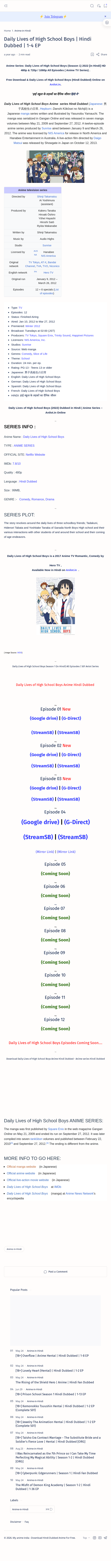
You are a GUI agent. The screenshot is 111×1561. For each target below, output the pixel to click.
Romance (38, 508)
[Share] (101, 54)
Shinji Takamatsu (47, 198)
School (26, 364)
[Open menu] (6, 6)
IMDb (57, 1200)
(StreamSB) (42, 745)
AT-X (43, 264)
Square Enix (48, 339)
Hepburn (45, 110)
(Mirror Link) (45, 864)
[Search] (92, 6)
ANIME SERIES (24, 455)
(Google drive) (44, 731)
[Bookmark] (105, 6)
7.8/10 (16, 472)
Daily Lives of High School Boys (43, 446)
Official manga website (21, 1180)
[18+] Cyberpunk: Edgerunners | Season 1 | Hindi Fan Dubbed (57, 1489)
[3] (12, 1156)
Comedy (27, 359)
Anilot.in (57, 85)
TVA (38, 268)
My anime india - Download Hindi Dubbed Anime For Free (44, 1554)
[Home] (7, 30)
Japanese (96, 105)
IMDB (19, 665)
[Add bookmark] (92, 54)
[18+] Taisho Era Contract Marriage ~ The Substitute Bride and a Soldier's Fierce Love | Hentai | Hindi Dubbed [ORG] (58, 1455)
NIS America (56, 135)
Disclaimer (15, 1537)
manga (25, 115)
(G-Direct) (71, 731)
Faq (27, 1537)
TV (21, 310)
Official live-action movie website (28, 1193)
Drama (50, 508)
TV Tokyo (34, 264)
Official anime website (21, 1187)
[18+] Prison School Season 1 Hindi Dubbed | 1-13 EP (51, 1410)
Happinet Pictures (87, 339)
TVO (45, 268)
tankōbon (36, 1151)
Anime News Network (79, 1207)
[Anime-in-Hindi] (23, 30)
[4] (47, 1156)
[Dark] (98, 6)
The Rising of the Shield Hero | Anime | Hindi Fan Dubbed (55, 1398)
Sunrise (47, 130)
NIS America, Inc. (36, 344)
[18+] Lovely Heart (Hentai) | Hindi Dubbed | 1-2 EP (49, 1386)
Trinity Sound (65, 339)
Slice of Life (42, 359)
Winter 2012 (34, 330)
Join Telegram (53, 16)
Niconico (54, 268)
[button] (94, 1553)
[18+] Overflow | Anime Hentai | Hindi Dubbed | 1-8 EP (52, 1371)
